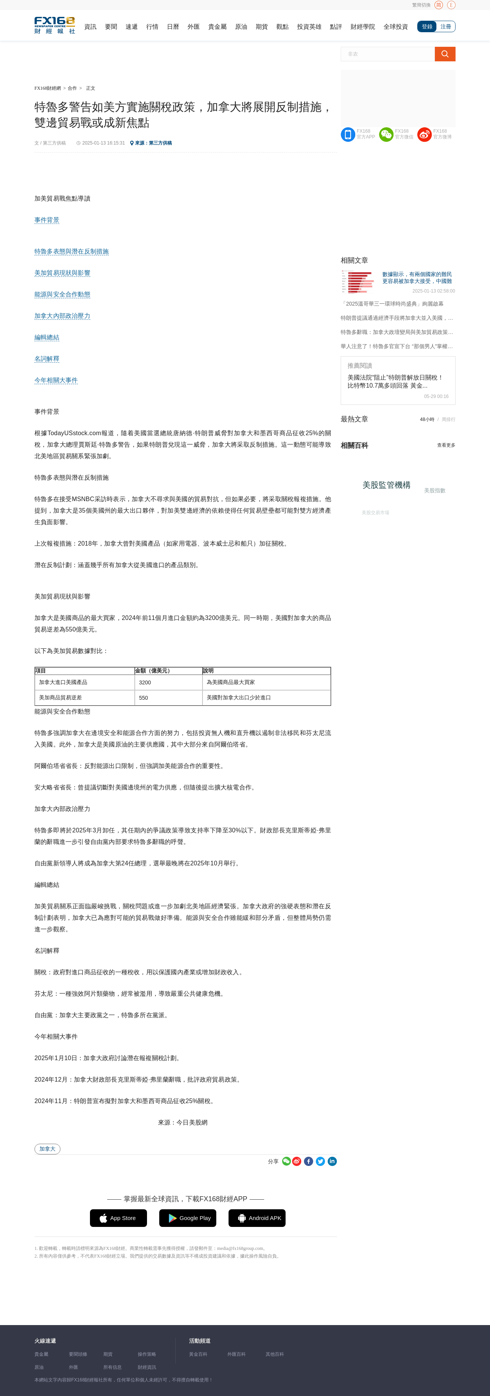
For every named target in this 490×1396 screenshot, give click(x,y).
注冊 (446, 26)
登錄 (427, 26)
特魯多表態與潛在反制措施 (71, 251)
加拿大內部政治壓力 (62, 315)
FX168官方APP (366, 134)
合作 (72, 88)
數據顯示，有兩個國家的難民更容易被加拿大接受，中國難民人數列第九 (417, 281)
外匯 (194, 26)
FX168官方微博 (442, 134)
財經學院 (363, 26)
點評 (336, 26)
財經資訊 (147, 1367)
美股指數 (433, 489)
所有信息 (112, 1367)
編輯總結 (46, 337)
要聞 (111, 26)
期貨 (262, 26)
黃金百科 (198, 1354)
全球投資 (396, 26)
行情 (152, 26)
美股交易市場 (373, 510)
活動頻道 (200, 1341)
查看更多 (446, 445)
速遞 (132, 26)
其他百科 (275, 1354)
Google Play (195, 1218)
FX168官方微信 (404, 134)
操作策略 (147, 1354)
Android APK (265, 1218)
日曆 (173, 26)
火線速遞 (45, 1341)
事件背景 (46, 220)
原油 (241, 26)
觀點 (282, 26)
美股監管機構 (390, 488)
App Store (123, 1218)
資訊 (90, 26)
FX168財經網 (47, 88)
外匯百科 (236, 1354)
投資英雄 (309, 26)
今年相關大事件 (56, 380)
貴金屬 (217, 26)
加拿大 (47, 1149)
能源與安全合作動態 (62, 294)
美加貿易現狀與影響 (62, 273)
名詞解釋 (46, 358)
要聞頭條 (78, 1354)
